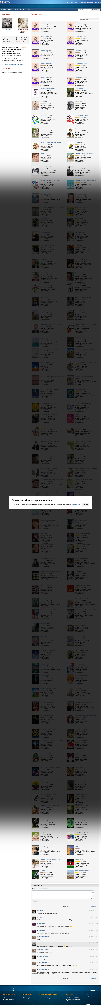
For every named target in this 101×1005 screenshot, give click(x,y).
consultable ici (76, 504)
